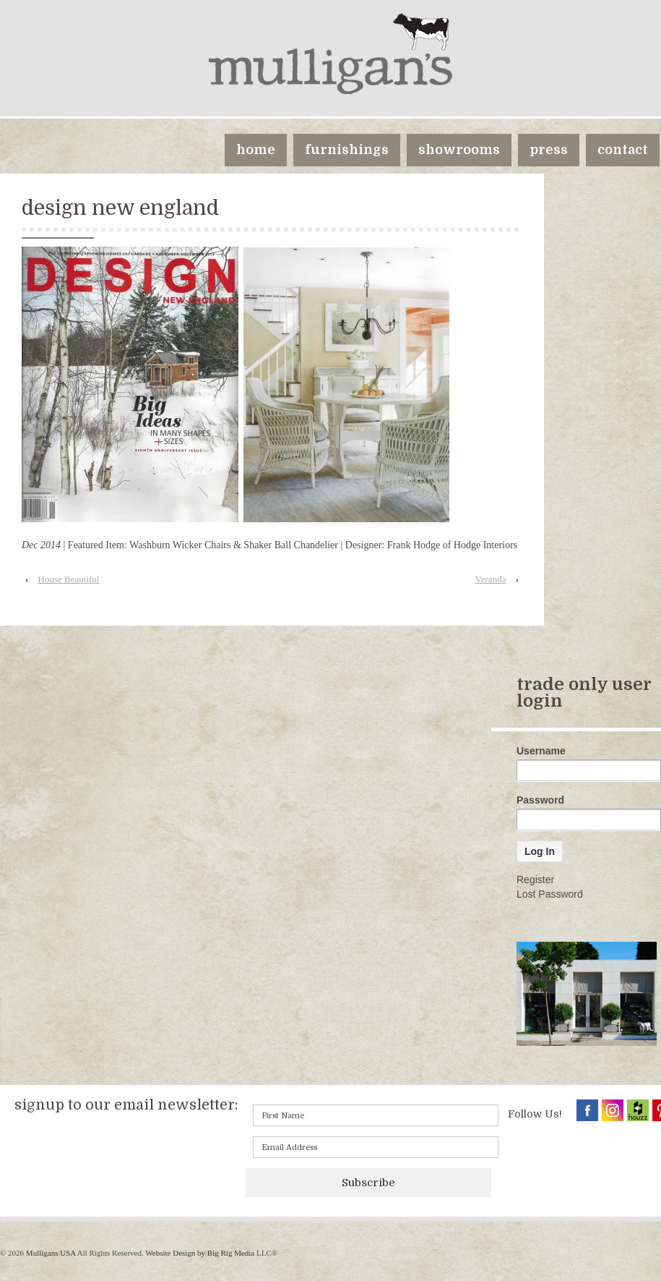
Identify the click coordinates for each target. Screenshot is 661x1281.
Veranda (490, 579)
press (549, 149)
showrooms (459, 149)
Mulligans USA (50, 1252)
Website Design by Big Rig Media (199, 1252)
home (255, 149)
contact (622, 149)
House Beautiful (69, 579)
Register (535, 879)
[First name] (375, 1115)
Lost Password (550, 894)
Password (540, 800)
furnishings (347, 149)
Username (541, 751)
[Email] (375, 1147)
